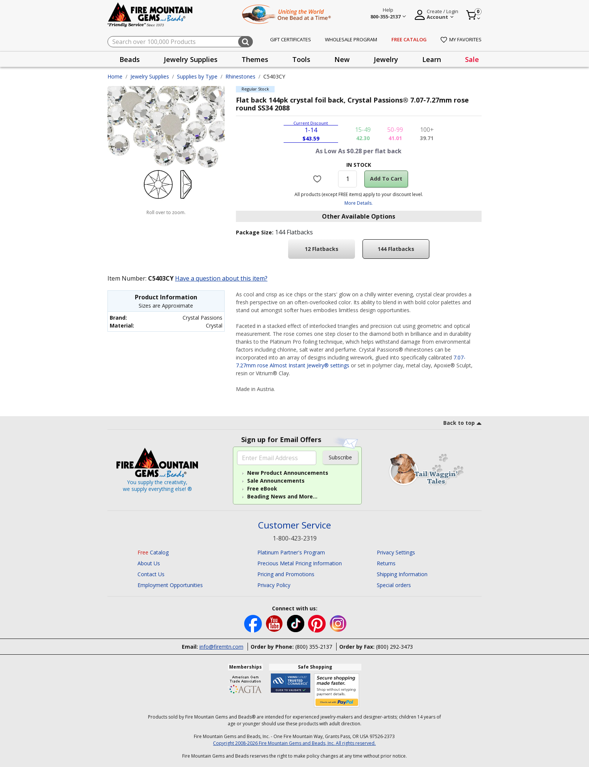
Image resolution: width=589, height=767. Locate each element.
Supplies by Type (197, 76)
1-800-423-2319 (295, 538)
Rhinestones (240, 76)
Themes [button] (255, 59)
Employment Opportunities (170, 585)
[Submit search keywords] (245, 41)
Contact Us (151, 574)
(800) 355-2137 (313, 646)
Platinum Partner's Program (291, 552)
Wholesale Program (351, 39)
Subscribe (340, 457)
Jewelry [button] (386, 59)
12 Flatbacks (321, 248)
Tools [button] (301, 59)
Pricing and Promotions (285, 574)
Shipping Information (402, 574)
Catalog (153, 552)
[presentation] (129, 59)
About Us (148, 563)
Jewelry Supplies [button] (190, 59)
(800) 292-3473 (394, 646)
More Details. (358, 203)
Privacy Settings (396, 552)
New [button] (342, 59)
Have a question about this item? (221, 278)
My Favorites (461, 39)
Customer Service (294, 525)
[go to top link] (462, 424)
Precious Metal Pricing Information (299, 563)
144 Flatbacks (396, 248)
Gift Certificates (290, 39)
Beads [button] (129, 59)
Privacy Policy (273, 585)
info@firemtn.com (221, 646)
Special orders (394, 585)
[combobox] (180, 41)
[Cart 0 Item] (473, 15)
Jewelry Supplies (149, 76)
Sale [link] (472, 59)
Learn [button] (431, 59)
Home (114, 76)
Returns (386, 563)
